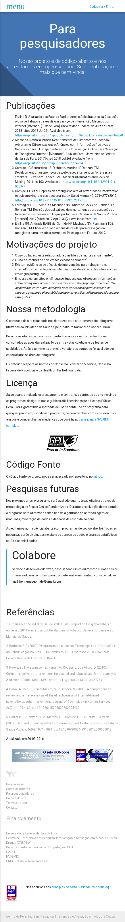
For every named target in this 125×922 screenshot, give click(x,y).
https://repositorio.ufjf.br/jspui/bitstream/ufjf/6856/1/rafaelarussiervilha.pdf (69, 135)
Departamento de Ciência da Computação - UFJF (40, 847)
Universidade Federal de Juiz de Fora (31, 833)
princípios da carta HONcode (71, 887)
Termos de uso (16, 803)
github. (98, 476)
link (95, 219)
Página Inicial (15, 784)
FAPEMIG (12, 856)
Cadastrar (96, 6)
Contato (11, 807)
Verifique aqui (101, 887)
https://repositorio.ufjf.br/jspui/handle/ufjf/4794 (49, 163)
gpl (62, 443)
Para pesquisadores (20, 793)
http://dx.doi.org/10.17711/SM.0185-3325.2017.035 (51, 200)
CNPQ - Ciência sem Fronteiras (27, 861)
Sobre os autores (18, 789)
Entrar (110, 6)
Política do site (16, 798)
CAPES (11, 852)
